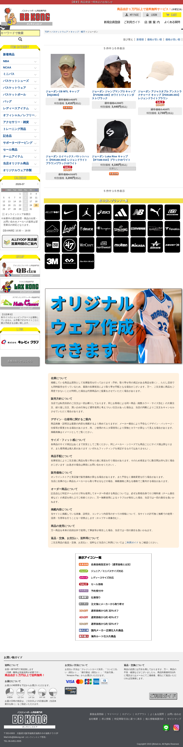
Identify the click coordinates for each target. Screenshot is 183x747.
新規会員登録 (97, 714)
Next (37, 184)
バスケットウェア (59, 32)
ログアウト (140, 714)
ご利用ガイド (131, 542)
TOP (47, 32)
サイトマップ (174, 719)
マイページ (113, 714)
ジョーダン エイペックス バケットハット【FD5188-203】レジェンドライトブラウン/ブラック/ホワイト (67, 160)
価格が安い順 (154, 39)
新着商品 (8, 54)
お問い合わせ (174, 714)
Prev (2, 184)
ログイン (126, 714)
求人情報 (106, 719)
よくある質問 (157, 714)
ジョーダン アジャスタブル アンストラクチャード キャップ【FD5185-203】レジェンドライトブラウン (159, 95)
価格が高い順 (172, 39)
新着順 (140, 39)
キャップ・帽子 (78, 32)
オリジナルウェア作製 (17, 170)
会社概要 (93, 719)
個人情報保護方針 (154, 719)
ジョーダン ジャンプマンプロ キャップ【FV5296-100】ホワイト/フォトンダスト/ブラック (113, 95)
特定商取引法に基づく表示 (128, 719)
